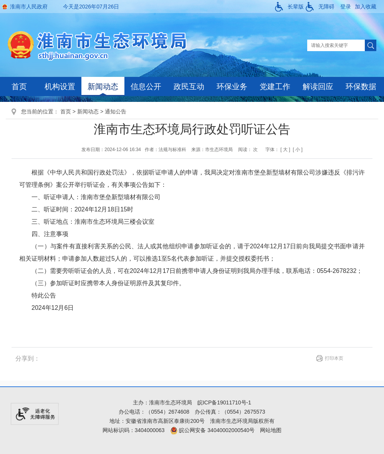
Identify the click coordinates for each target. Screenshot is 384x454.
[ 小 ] (297, 149)
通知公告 (115, 111)
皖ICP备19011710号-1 (224, 402)
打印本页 (334, 358)
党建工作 (275, 86)
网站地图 (270, 430)
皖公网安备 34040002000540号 (212, 430)
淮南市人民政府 (29, 6)
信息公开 (146, 86)
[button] (289, 6)
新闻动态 (103, 86)
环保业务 (232, 86)
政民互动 (189, 86)
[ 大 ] (285, 149)
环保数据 (361, 86)
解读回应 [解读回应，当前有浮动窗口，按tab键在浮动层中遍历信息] (318, 86)
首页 (19, 86)
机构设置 (60, 86)
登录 (345, 6)
